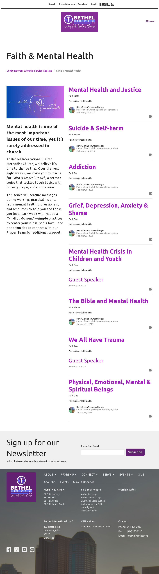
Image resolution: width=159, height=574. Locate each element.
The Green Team (89, 510)
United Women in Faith (91, 504)
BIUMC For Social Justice (93, 501)
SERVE (109, 474)
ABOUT (50, 474)
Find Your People (91, 489)
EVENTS (126, 474)
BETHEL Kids (50, 497)
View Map (49, 537)
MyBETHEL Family (54, 489)
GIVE (141, 474)
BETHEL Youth (51, 501)
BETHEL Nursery (52, 494)
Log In (94, 4)
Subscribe (135, 452)
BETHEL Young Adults (54, 504)
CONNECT (90, 474)
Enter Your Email (90, 446)
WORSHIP (69, 474)
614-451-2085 (134, 526)
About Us (49, 482)
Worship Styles (127, 489)
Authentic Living (89, 494)
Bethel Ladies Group (91, 497)
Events (64, 482)
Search (52, 4)
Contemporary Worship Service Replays (29, 70)
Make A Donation (84, 482)
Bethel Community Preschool (73, 4)
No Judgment (87, 507)
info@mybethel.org (137, 535)
